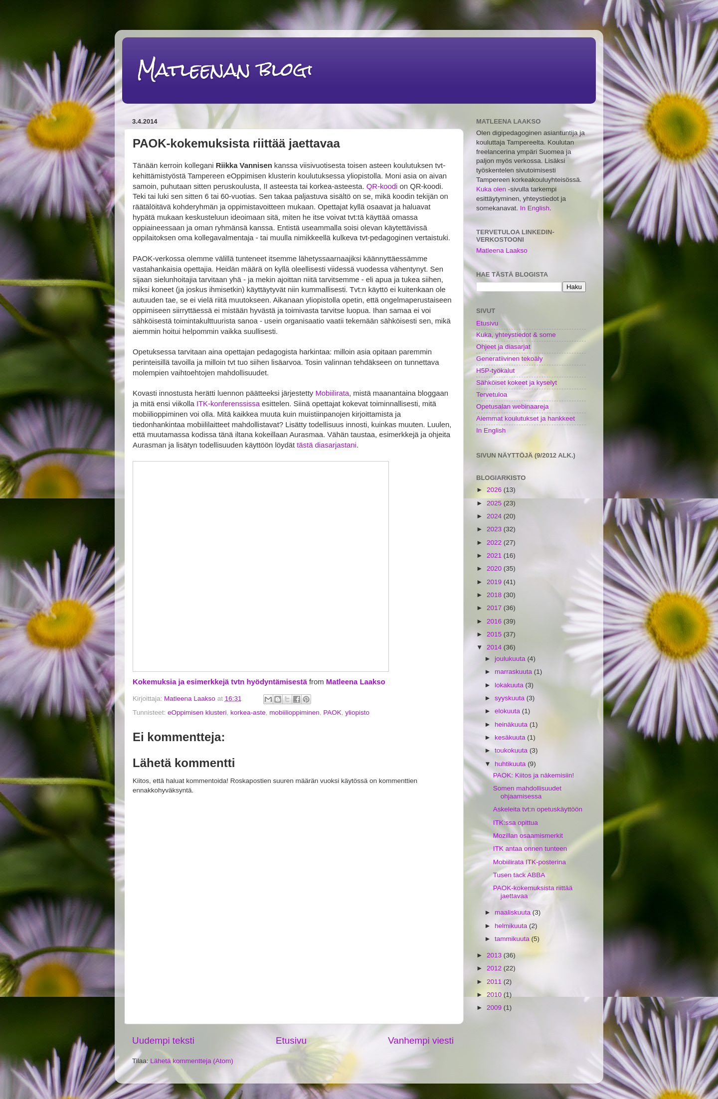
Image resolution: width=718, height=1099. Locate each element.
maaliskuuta (514, 912)
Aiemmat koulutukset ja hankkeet (525, 418)
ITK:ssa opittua (515, 822)
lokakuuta (510, 685)
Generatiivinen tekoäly (509, 358)
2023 (495, 529)
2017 (495, 608)
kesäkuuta (511, 737)
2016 (495, 621)
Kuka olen (491, 189)
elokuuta (508, 711)
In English (534, 208)
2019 (495, 582)
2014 (495, 647)
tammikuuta (513, 938)
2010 (495, 994)
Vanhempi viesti (421, 1040)
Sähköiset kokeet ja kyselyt (516, 382)
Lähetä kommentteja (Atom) (191, 1061)
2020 (495, 568)
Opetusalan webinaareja (512, 406)
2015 (495, 634)
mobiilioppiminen (294, 712)
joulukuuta (511, 658)
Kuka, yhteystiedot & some (516, 334)
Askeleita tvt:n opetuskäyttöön (537, 809)
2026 (495, 489)
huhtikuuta (511, 764)
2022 (495, 542)
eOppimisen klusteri (197, 712)
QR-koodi (382, 186)
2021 (495, 555)
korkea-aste (248, 712)
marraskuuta (514, 671)
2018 (495, 595)
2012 (495, 968)
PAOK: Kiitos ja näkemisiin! (533, 775)
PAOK (332, 712)
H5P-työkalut (495, 370)
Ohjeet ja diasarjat (503, 346)
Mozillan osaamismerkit (528, 835)
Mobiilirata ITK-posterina (529, 862)
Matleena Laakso (355, 682)
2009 (495, 1007)
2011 (495, 981)
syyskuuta (511, 698)
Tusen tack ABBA (519, 875)
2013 (495, 955)
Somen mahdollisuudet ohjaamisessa (527, 792)
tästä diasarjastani (327, 445)
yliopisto (357, 712)
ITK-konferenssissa (228, 404)
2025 (495, 503)
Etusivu (291, 1040)
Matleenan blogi (225, 69)
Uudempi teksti (163, 1040)
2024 (495, 516)
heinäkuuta (512, 724)
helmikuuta (512, 926)
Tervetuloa (491, 394)
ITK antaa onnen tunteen (530, 848)
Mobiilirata (332, 393)
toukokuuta (512, 750)
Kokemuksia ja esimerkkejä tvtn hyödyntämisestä (220, 682)
